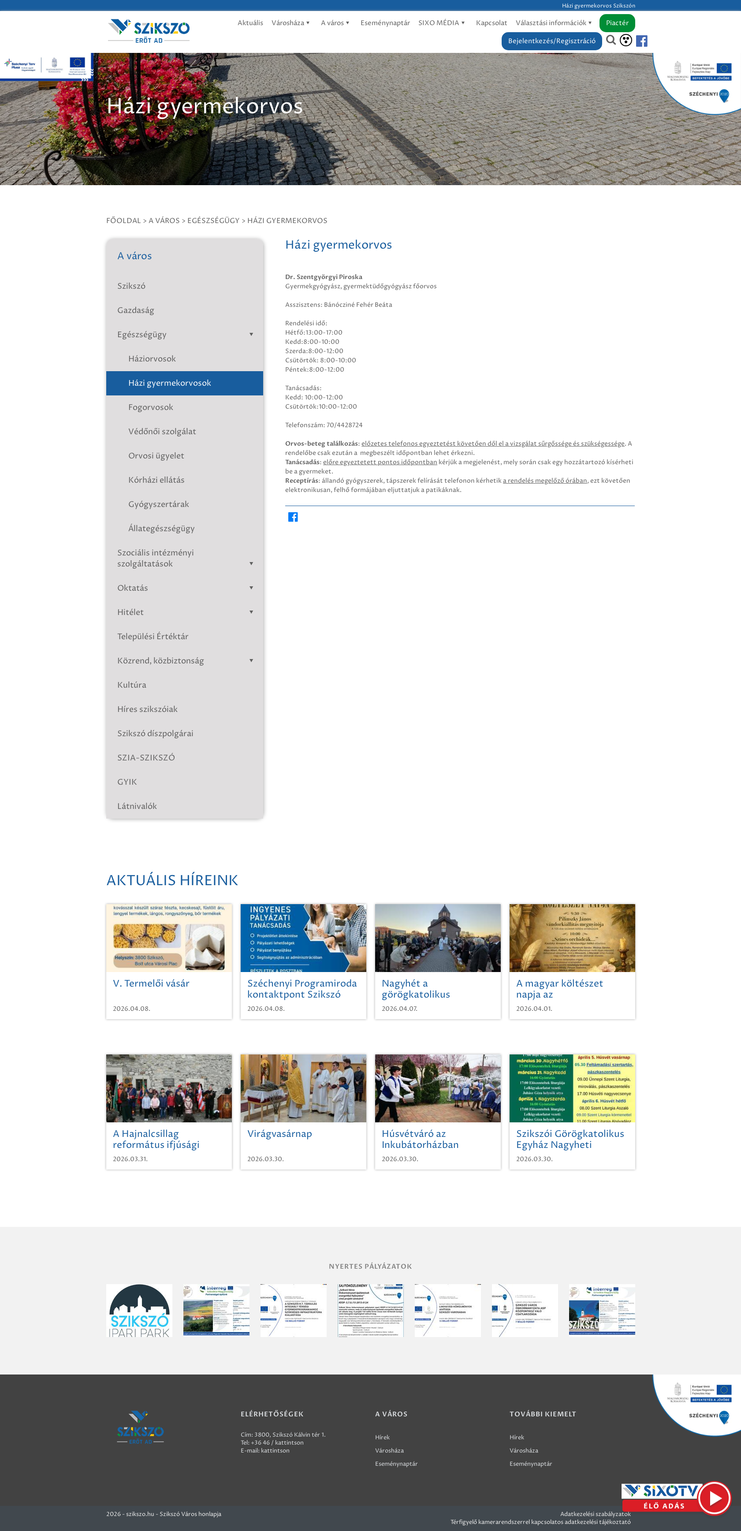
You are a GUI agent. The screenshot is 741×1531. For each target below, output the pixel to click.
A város (336, 23)
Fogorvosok (150, 407)
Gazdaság (135, 310)
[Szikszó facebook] (634, 41)
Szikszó (131, 286)
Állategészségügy (161, 528)
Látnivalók (137, 806)
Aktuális (250, 23)
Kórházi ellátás (156, 480)
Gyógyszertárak (158, 504)
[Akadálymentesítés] (626, 40)
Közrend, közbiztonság (187, 661)
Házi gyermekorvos (287, 221)
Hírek (382, 1438)
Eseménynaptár (385, 23)
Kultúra (131, 685)
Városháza (292, 23)
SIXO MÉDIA (443, 23)
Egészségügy (213, 221)
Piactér (617, 23)
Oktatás (187, 588)
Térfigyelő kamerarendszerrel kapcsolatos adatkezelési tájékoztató (541, 1522)
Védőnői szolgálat (162, 431)
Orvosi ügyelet (156, 456)
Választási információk (555, 23)
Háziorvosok (152, 359)
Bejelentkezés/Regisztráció (552, 41)
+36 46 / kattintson (277, 1443)
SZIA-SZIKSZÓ (146, 758)
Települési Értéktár (153, 636)
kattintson (275, 1451)
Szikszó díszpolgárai (155, 733)
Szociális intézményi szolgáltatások (187, 559)
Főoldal (123, 221)
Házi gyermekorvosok (169, 383)
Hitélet (187, 612)
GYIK (127, 782)
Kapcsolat (491, 23)
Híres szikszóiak (147, 709)
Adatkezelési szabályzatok (595, 1514)
